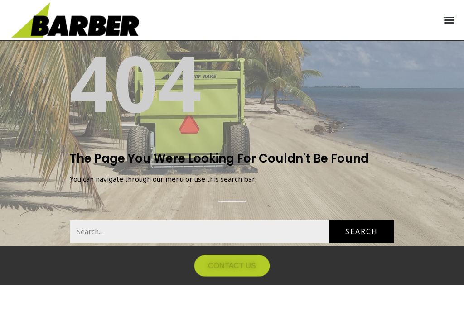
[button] (449, 20)
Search (361, 231)
